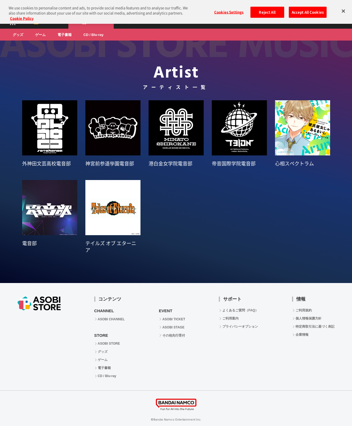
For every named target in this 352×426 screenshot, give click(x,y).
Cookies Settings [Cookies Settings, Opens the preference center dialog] (228, 9)
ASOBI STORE (109, 343)
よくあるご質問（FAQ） (240, 310)
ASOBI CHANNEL (111, 319)
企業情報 (302, 335)
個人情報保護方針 (308, 318)
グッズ (18, 35)
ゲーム (40, 35)
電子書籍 (65, 35)
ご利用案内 (230, 318)
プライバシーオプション (240, 326)
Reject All (267, 9)
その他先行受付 (173, 335)
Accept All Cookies (308, 9)
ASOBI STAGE (173, 327)
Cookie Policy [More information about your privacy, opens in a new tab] (21, 15)
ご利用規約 (304, 310)
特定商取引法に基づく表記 (315, 326)
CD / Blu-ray (93, 35)
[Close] (343, 8)
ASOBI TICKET (173, 319)
